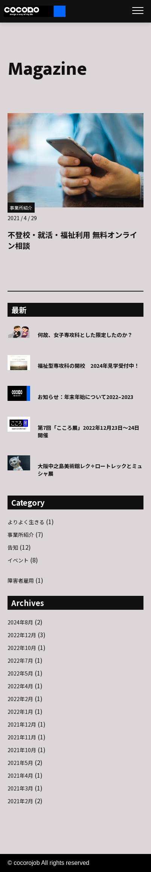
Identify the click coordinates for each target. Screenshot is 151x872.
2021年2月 (20, 801)
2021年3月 (20, 788)
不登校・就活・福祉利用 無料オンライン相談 (72, 240)
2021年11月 (22, 737)
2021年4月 (20, 775)
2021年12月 (22, 724)
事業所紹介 (21, 207)
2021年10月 (22, 750)
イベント (18, 560)
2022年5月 (20, 673)
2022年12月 (22, 635)
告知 (13, 547)
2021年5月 (20, 762)
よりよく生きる (26, 522)
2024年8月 (20, 622)
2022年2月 (20, 699)
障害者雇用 (21, 580)
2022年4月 (20, 686)
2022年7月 (20, 660)
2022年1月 (20, 711)
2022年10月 (22, 647)
